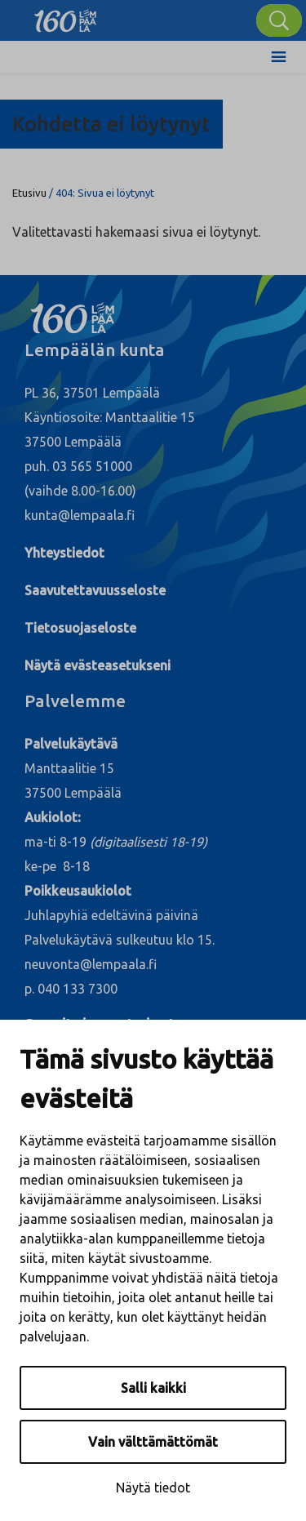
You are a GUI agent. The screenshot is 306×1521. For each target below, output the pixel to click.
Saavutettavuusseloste (95, 590)
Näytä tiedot (153, 1487)
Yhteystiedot (64, 552)
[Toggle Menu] (279, 57)
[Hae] (279, 20)
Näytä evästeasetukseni (97, 665)
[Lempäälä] (65, 16)
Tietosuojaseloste (80, 627)
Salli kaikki (153, 1388)
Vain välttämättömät (153, 1441)
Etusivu (29, 192)
